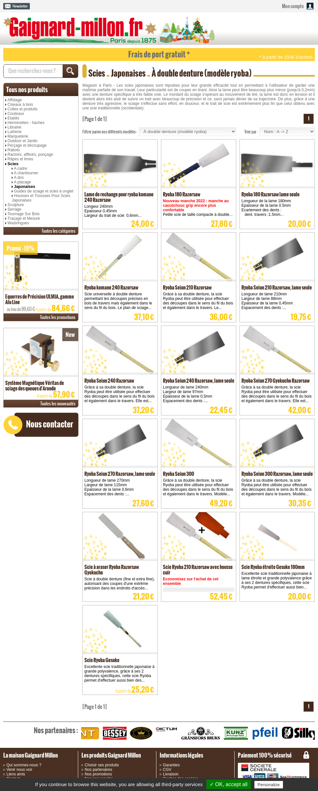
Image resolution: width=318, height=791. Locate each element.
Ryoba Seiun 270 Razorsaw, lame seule (119, 473)
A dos (19, 177)
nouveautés (58, 404)
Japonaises (24, 186)
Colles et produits (22, 109)
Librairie (14, 127)
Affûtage (14, 100)
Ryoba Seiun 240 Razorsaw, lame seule (198, 380)
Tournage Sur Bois (23, 214)
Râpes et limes (20, 159)
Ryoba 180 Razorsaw (181, 194)
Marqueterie (17, 136)
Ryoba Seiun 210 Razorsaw (187, 287)
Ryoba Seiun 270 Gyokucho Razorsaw (275, 380)
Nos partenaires (98, 769)
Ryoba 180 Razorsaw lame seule (270, 194)
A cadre (20, 168)
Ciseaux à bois (20, 104)
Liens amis (15, 774)
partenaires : (56, 730)
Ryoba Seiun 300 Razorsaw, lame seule (277, 473)
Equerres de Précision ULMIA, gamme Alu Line (39, 299)
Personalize (269, 784)
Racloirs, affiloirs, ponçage (30, 154)
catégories (59, 231)
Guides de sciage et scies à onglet (43, 191)
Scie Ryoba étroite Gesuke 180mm (273, 567)
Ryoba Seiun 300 (178, 473)
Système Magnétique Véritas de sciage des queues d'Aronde (34, 385)
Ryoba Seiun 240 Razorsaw (109, 380)
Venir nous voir (19, 769)
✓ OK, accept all (229, 784)
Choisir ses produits (102, 765)
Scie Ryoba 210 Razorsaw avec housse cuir (198, 569)
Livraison (170, 774)
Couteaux (15, 113)
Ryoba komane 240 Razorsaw (111, 287)
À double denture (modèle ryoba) (202, 73)
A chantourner (26, 173)
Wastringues (18, 223)
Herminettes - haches (25, 122)
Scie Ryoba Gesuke (101, 660)
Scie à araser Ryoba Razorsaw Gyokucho (111, 569)
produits (27, 89)
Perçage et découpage (27, 145)
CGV (167, 769)
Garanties (171, 765)
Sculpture (15, 205)
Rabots (13, 150)
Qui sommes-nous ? (23, 765)
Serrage (14, 209)
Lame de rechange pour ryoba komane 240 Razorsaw (118, 197)
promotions (58, 317)
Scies (12, 163)
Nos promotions (98, 774)
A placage (22, 182)
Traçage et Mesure (23, 218)
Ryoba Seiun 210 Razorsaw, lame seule (276, 287)
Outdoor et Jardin (22, 141)
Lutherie (14, 132)
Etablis (13, 118)
